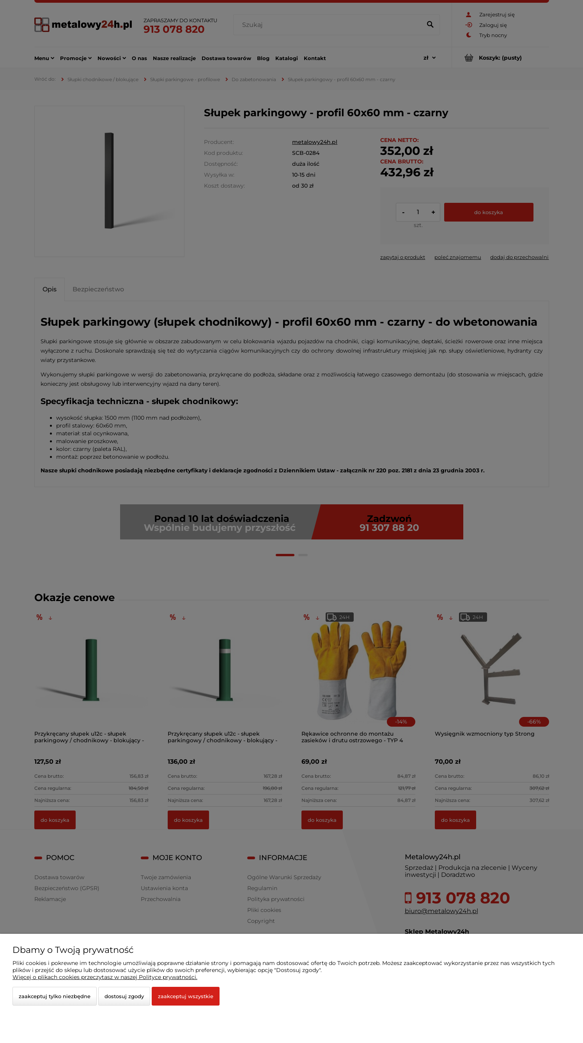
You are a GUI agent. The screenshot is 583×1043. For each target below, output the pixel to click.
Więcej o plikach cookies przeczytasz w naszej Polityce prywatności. (104, 977)
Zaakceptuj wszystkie (185, 996)
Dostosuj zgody (124, 996)
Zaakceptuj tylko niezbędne (54, 996)
